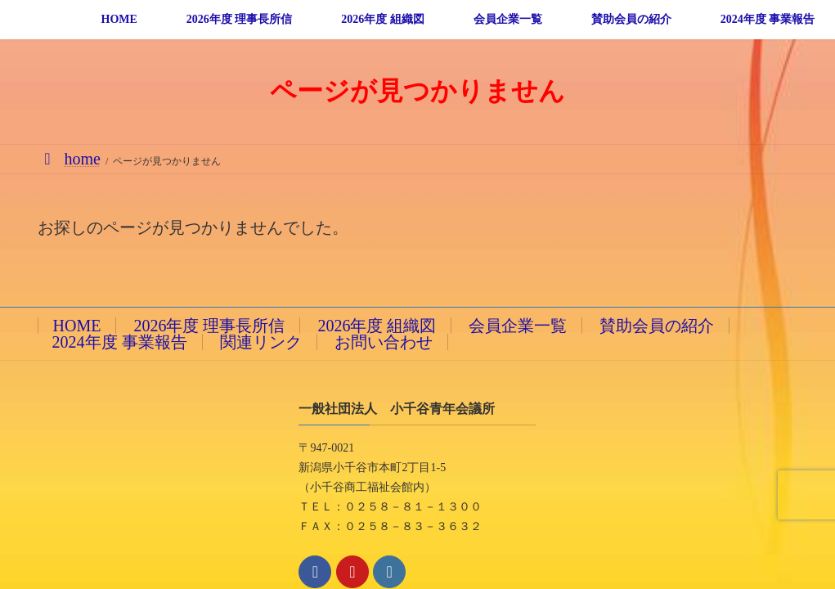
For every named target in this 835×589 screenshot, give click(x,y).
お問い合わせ (383, 342)
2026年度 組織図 (376, 326)
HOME (77, 326)
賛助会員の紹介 (656, 326)
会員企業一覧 (518, 326)
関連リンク (261, 342)
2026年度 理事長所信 (209, 326)
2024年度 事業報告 (119, 342)
